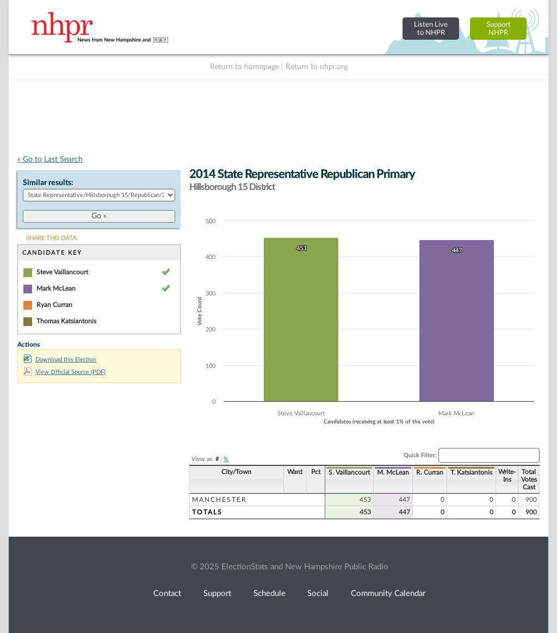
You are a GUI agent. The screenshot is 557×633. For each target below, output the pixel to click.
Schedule (269, 593)
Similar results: (48, 183)
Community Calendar (388, 593)
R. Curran (429, 472)
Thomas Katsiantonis (66, 321)
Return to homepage (244, 67)
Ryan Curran (54, 305)
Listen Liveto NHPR (431, 28)
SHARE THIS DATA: (52, 238)
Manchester (219, 499)
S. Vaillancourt (349, 472)
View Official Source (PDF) (64, 372)
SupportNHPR (498, 28)
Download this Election (59, 359)
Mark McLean (56, 288)
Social (318, 593)
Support (217, 593)
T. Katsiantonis (471, 472)
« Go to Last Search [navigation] (50, 159)
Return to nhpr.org (317, 67)
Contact (167, 593)
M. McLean (393, 472)
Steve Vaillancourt (62, 272)
